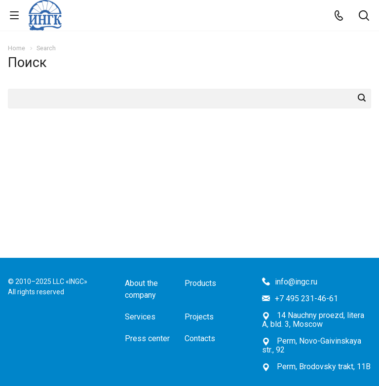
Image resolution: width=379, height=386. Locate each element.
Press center (147, 338)
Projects (199, 316)
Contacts (200, 338)
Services (140, 316)
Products (200, 283)
